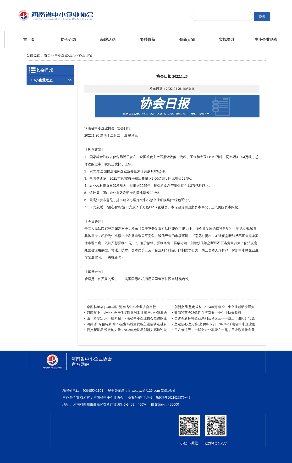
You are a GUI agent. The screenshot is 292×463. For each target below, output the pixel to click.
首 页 (29, 40)
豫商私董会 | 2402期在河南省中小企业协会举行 (121, 307)
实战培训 (226, 40)
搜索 (262, 17)
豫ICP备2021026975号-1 (173, 397)
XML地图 (168, 390)
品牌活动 (108, 40)
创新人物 (187, 40)
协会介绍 (68, 40)
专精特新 (147, 40)
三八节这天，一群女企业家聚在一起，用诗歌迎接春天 (214, 330)
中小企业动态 (265, 40)
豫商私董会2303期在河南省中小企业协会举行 (207, 312)
